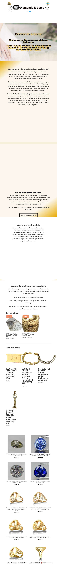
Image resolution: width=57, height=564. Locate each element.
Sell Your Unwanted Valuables (28, 215)
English (43, 563)
